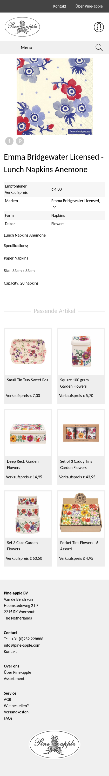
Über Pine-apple (89, 6)
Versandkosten (16, 711)
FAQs (8, 718)
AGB (7, 699)
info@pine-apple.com (22, 645)
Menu (20, 47)
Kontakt (59, 6)
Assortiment (14, 678)
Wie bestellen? (16, 705)
